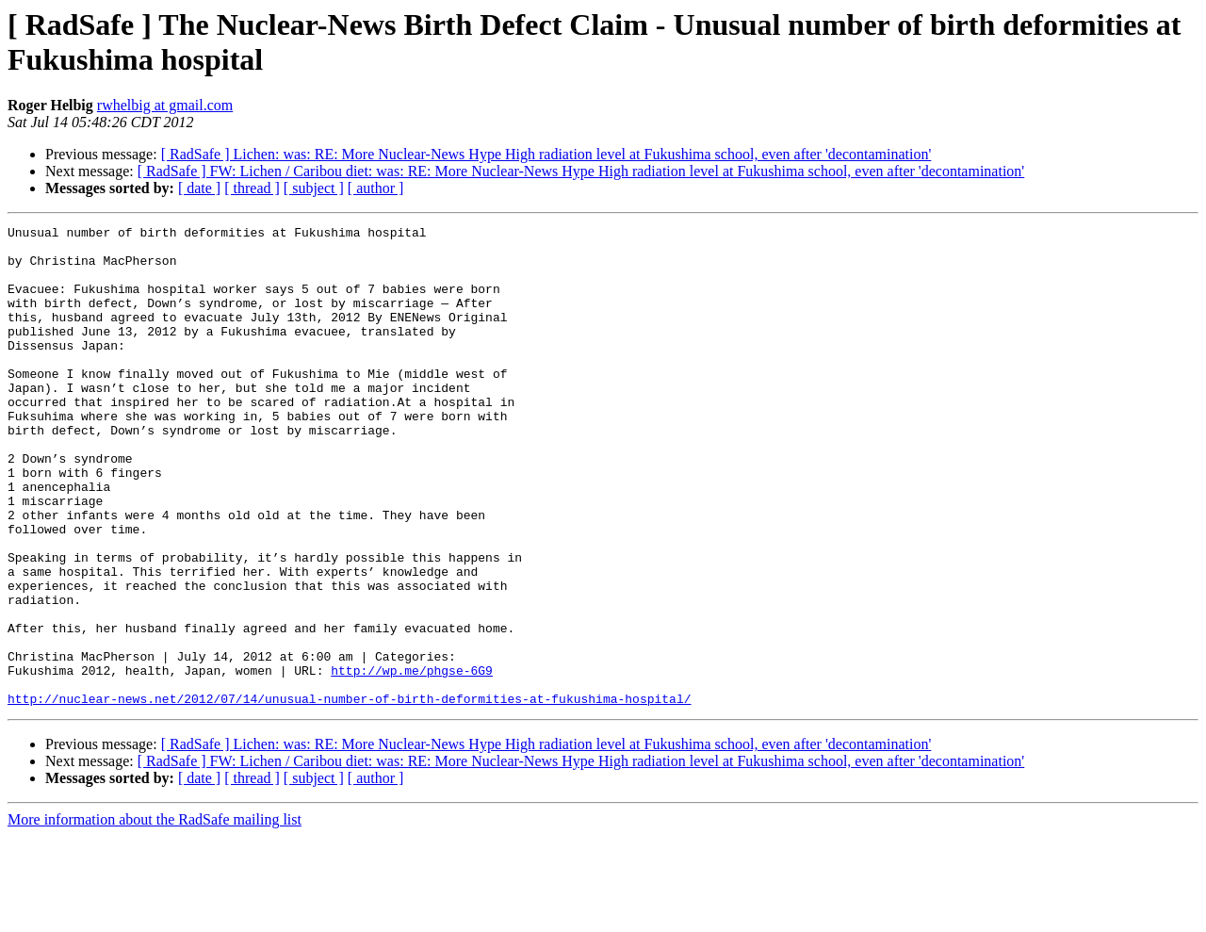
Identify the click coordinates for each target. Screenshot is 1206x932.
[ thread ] (252, 188)
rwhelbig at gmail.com (165, 105)
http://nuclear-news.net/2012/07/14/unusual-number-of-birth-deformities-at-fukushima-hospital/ (349, 794)
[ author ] (376, 188)
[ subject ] (314, 188)
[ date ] (199, 188)
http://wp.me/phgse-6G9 (412, 760)
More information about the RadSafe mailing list (155, 915)
